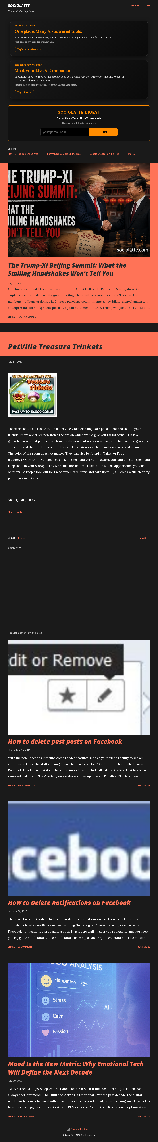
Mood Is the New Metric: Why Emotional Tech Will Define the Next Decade (76, 1068)
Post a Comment (28, 316)
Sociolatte (19, 5)
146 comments (26, 785)
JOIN (103, 132)
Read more (143, 785)
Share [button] (11, 316)
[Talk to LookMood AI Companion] (79, 79)
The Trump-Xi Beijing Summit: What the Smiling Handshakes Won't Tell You (67, 269)
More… (131, 153)
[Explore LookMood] (79, 38)
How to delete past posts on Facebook (65, 741)
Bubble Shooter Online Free (104, 153)
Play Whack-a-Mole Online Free (64, 153)
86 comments (26, 946)
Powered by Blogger (79, 1129)
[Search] (135, 5)
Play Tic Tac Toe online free (23, 153)
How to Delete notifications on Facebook (69, 902)
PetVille (21, 537)
